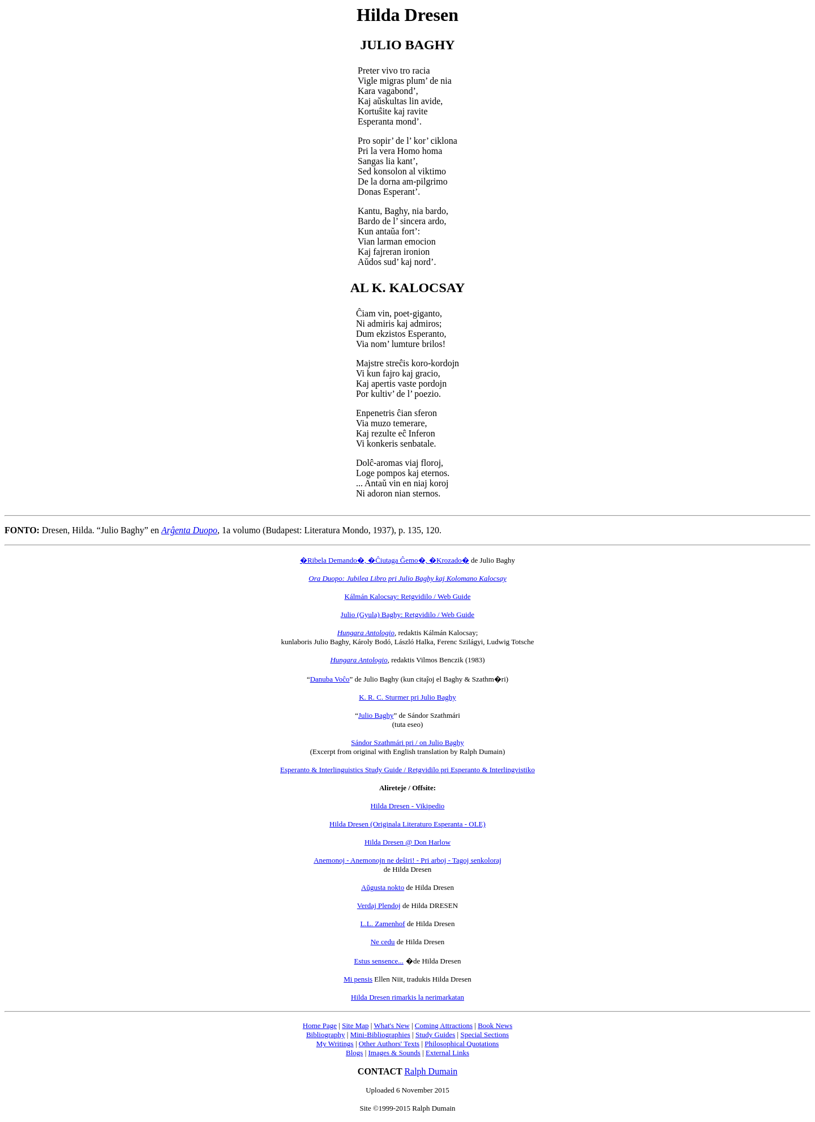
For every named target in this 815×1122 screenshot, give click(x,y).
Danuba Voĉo (330, 679)
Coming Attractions (444, 1025)
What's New (391, 1025)
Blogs (354, 1052)
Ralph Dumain (430, 1071)
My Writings (335, 1043)
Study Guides (435, 1034)
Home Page (320, 1025)
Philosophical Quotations (461, 1043)
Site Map (355, 1025)
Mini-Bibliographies (380, 1034)
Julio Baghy (375, 715)
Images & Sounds (394, 1052)
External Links (447, 1052)
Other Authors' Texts (389, 1043)
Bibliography (325, 1034)
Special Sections (484, 1034)
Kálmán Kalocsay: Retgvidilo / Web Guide (408, 596)
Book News (495, 1025)
